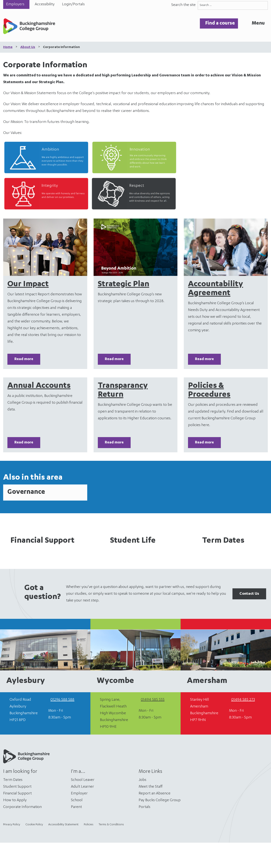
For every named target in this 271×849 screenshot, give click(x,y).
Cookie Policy (34, 824)
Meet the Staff (151, 787)
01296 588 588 (62, 700)
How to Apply (15, 800)
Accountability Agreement (215, 289)
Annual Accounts (39, 386)
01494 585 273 (243, 700)
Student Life (133, 541)
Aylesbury (25, 681)
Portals (144, 807)
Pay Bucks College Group (160, 800)
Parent (76, 807)
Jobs (142, 780)
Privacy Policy (11, 824)
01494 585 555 (153, 700)
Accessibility (45, 4)
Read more (23, 359)
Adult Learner (82, 787)
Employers (15, 4)
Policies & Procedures (209, 390)
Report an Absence (154, 793)
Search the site (183, 5)
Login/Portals (73, 4)
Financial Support (42, 541)
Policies (88, 824)
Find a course (220, 23)
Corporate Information (22, 807)
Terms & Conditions (111, 824)
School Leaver (82, 780)
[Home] (29, 27)
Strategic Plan (123, 284)
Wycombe (115, 681)
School (77, 800)
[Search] (263, 5)
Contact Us (249, 594)
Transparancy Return (123, 390)
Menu (258, 23)
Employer (79, 793)
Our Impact (28, 284)
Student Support (17, 787)
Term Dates (223, 541)
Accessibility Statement (63, 824)
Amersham (207, 681)
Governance (26, 492)
